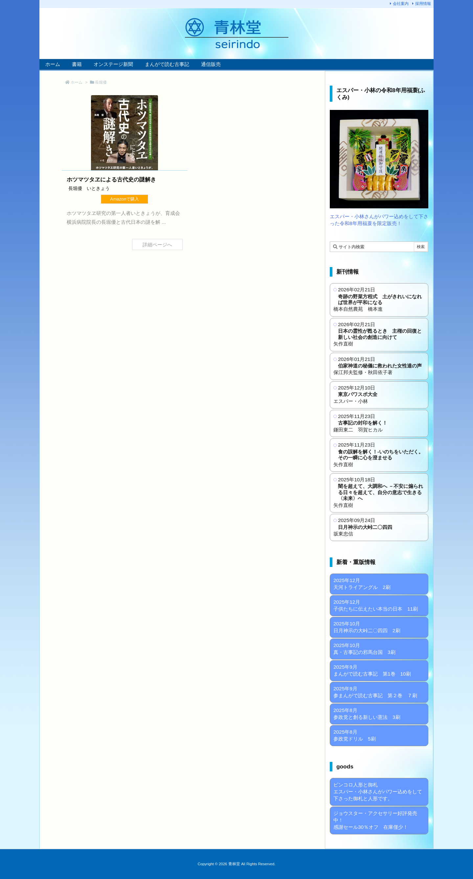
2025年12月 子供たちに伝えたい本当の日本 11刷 (375, 605)
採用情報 (423, 4)
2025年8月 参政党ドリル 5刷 (354, 735)
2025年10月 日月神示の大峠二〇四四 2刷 (366, 627)
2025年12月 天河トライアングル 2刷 (362, 583)
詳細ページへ (157, 244)
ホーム (76, 82)
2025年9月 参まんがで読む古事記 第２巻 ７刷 (375, 692)
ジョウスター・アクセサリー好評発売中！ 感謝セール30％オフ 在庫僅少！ (375, 820)
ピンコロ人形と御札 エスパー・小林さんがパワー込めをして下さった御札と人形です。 (377, 791)
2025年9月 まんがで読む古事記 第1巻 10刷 (372, 670)
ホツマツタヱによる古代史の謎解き (111, 179)
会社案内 (401, 4)
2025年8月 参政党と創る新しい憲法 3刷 (366, 713)
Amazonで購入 (124, 199)
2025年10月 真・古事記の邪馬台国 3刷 (364, 648)
